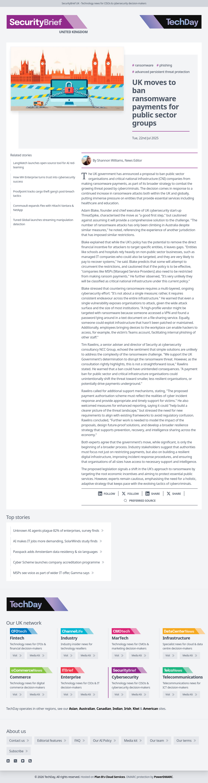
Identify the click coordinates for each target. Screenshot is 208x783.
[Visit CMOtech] (119, 655)
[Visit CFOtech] (17, 655)
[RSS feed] (30, 760)
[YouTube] (22, 760)
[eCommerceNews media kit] (37, 694)
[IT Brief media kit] (88, 694)
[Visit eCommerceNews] (17, 694)
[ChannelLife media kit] (88, 655)
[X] (15, 760)
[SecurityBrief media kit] (139, 694)
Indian (117, 708)
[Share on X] (173, 494)
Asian (73, 708)
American (150, 708)
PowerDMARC (163, 777)
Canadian (103, 708)
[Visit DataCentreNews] (170, 655)
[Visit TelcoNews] (170, 694)
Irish (127, 708)
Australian (87, 708)
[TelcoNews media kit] (190, 694)
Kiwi (136, 708)
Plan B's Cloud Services (109, 777)
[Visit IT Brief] (68, 694)
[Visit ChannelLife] (68, 655)
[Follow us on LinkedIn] (106, 494)
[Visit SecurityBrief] (119, 694)
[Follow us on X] (130, 494)
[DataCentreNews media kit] (190, 655)
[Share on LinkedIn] (152, 494)
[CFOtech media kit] (37, 655)
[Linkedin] (8, 760)
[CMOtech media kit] (139, 655)
